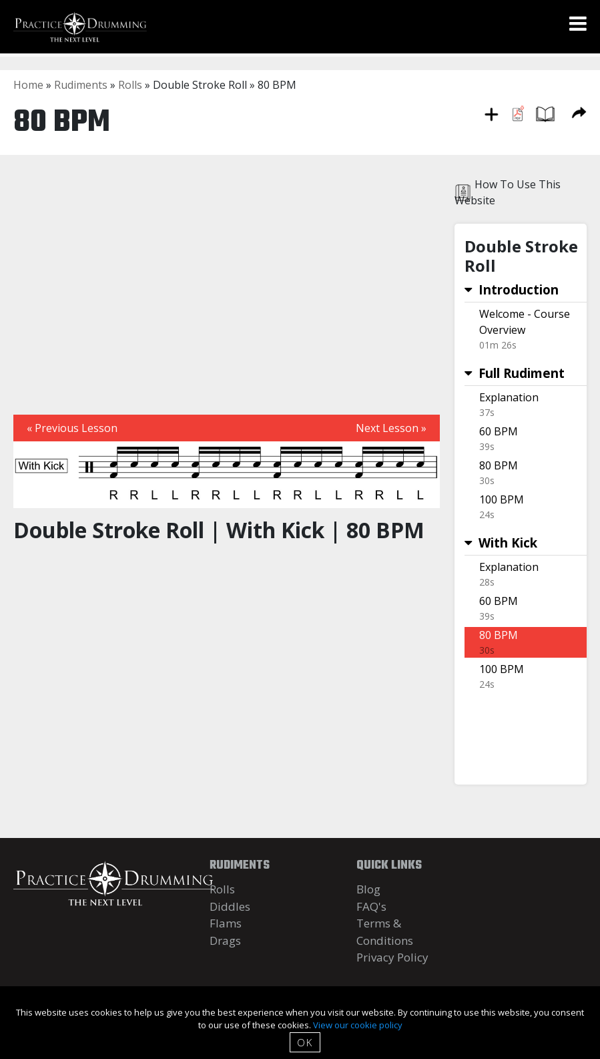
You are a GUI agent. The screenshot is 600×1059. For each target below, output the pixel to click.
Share (579, 112)
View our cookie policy (357, 1025)
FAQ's (371, 906)
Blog (368, 889)
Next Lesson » (391, 428)
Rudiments (80, 84)
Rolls (130, 84)
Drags (225, 940)
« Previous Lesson (72, 428)
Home (28, 84)
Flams (226, 923)
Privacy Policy (392, 957)
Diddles (230, 906)
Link (526, 329)
